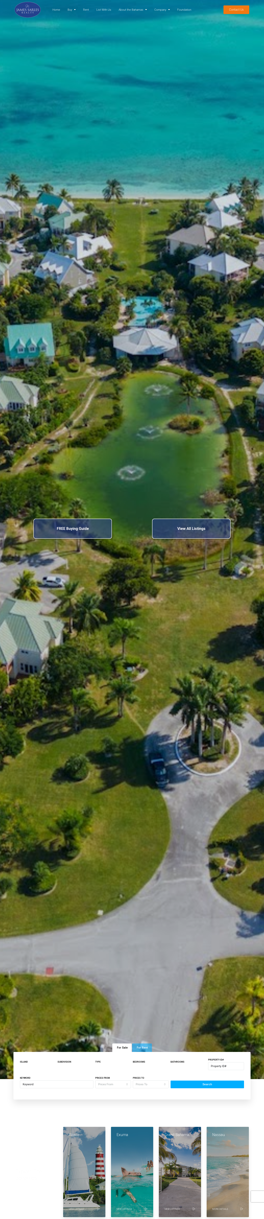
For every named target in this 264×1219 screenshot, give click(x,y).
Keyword (25, 1078)
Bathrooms (177, 1062)
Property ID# (216, 1059)
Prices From (102, 1078)
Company (162, 9)
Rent (86, 9)
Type (98, 1062)
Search (207, 1084)
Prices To (138, 1078)
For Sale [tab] (122, 1047)
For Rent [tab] (142, 1047)
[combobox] (113, 1084)
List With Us (103, 9)
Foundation (184, 9)
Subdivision (64, 1062)
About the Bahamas (133, 9)
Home (56, 9)
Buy (72, 9)
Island (24, 1062)
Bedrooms (139, 1062)
